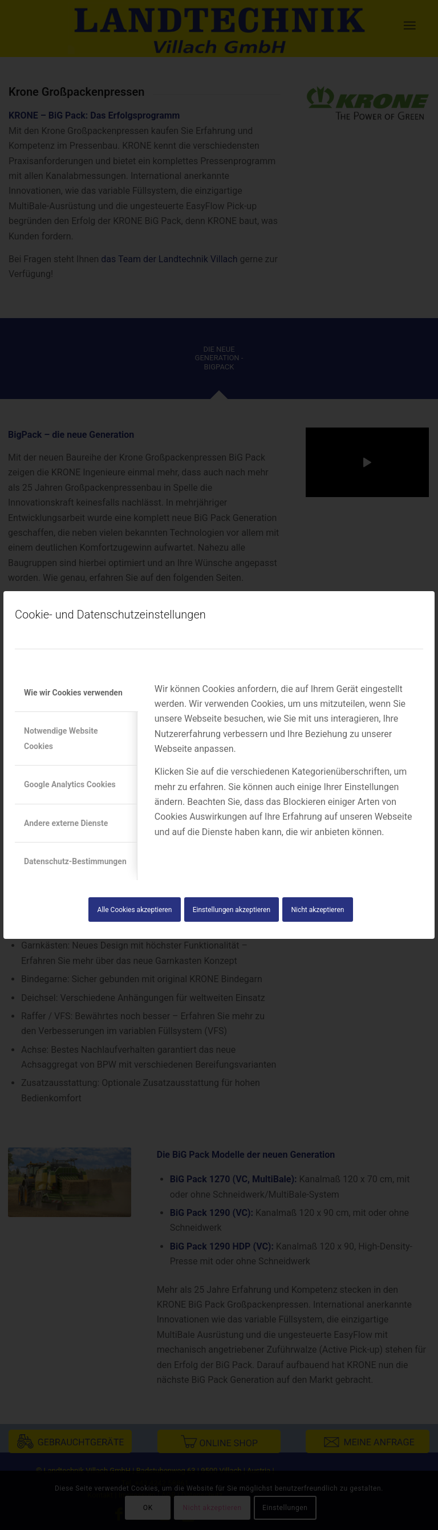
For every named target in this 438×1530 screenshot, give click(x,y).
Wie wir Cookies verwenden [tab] (73, 692)
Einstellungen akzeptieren (231, 910)
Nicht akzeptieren (317, 910)
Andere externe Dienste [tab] (66, 823)
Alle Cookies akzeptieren (135, 910)
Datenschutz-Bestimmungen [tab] (75, 861)
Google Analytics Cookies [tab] (70, 784)
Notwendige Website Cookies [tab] (61, 738)
